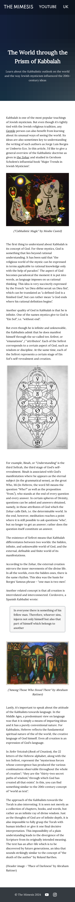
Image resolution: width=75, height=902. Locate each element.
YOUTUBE (47, 7)
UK (65, 7)
